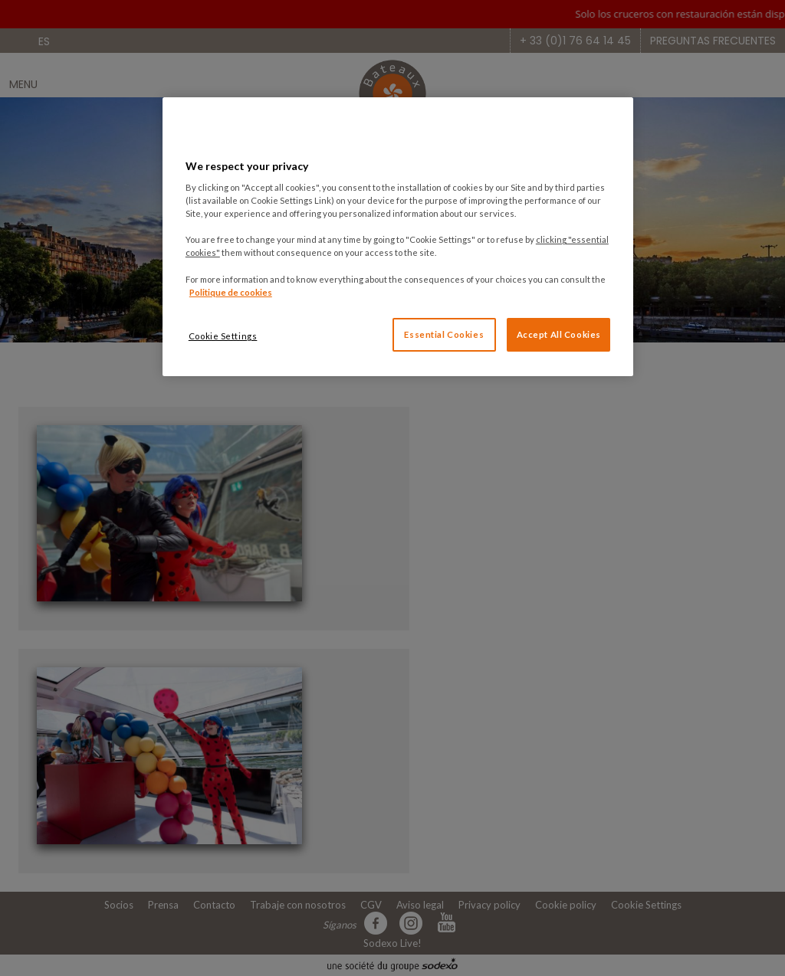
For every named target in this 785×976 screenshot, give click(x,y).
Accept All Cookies (559, 334)
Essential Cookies (444, 334)
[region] (398, 236)
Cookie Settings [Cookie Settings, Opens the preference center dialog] (223, 336)
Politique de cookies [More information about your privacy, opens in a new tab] (230, 292)
